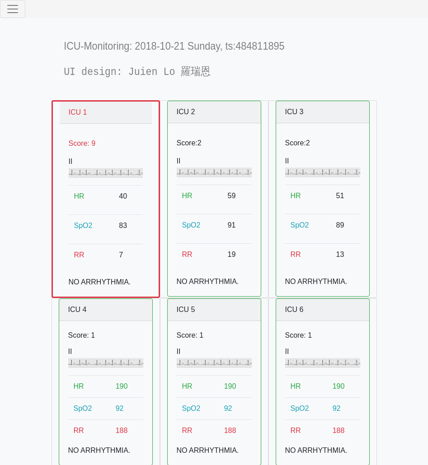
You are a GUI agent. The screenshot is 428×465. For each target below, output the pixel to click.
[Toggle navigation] (12, 9)
